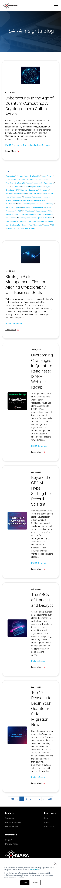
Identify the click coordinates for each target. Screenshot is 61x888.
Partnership (49, 204)
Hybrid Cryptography (14, 197)
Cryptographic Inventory (26, 179)
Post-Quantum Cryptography (32, 207)
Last (50, 799)
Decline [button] (35, 883)
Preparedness (41, 211)
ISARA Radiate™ (12, 826)
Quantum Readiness (45, 218)
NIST (41, 204)
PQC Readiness (28, 211)
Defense (25, 186)
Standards (38, 225)
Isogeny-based (27, 200)
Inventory (16, 200)
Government (44, 190)
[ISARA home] (10, 5)
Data (7, 186)
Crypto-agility (11, 179)
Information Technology (32, 197)
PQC (19, 211)
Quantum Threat (25, 221)
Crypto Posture (46, 176)
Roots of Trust (27, 225)
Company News (22, 176)
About (47, 822)
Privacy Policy (34, 870)
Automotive (10, 176)
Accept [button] (25, 883)
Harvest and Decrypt (34, 193)
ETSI (17, 190)
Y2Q (52, 225)
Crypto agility (35, 176)
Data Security (16, 186)
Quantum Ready (12, 221)
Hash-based (48, 193)
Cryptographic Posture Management (28, 183)
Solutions (9, 818)
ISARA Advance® (13, 822)
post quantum (15, 207)
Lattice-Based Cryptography (27, 204)
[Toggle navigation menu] (56, 5)
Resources (49, 826)
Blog (46, 818)
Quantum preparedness (27, 218)
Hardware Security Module (16, 193)
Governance (33, 190)
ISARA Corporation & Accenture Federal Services (27, 145)
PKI (7, 207)
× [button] (55, 863)
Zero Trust (11, 228)
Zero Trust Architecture (25, 228)
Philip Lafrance (38, 673)
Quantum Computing (28, 214)
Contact (8, 840)
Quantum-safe (38, 221)
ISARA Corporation (13, 335)
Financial (24, 190)
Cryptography (49, 183)
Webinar (46, 225)
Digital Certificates (37, 186)
